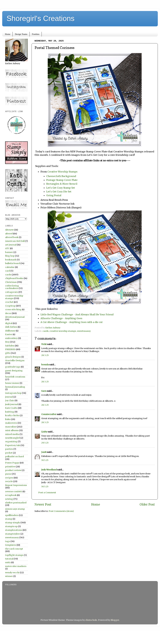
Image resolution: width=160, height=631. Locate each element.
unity (8, 562)
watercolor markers (15, 566)
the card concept (14, 548)
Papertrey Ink (12, 445)
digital (8, 323)
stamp (8, 519)
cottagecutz (11, 292)
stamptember (12, 534)
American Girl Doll (15, 241)
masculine (10, 426)
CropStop (10, 306)
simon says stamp (15, 509)
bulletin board (12, 263)
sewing (9, 499)
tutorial (9, 558)
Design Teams (21, 34)
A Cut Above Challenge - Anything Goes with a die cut (72, 322)
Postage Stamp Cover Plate (62, 179)
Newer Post (42, 504)
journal (9, 397)
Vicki (44, 344)
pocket (8, 452)
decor (8, 313)
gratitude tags (13, 366)
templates (10, 545)
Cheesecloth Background (61, 176)
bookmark (10, 259)
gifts (7, 353)
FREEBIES (10, 349)
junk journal (11, 404)
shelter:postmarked (15, 502)
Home (7, 34)
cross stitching (13, 309)
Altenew (9, 229)
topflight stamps (14, 555)
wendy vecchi (12, 572)
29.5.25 (45, 442)
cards (46, 331)
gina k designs (13, 357)
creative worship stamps (62, 331)
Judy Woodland (49, 469)
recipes (9, 477)
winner (9, 576)
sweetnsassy (84, 331)
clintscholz (91, 620)
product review (13, 470)
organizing (11, 441)
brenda (45, 364)
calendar (10, 267)
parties (9, 449)
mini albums (12, 430)
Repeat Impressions (16, 485)
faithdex (9, 345)
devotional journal (15, 317)
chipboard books (14, 278)
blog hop (10, 256)
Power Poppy (12, 462)
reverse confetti (13, 491)
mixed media (12, 434)
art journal (10, 244)
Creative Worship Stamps (62, 171)
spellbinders (11, 515)
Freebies (35, 34)
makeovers (11, 423)
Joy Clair (9, 400)
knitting (9, 411)
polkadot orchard (14, 456)
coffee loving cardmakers (12, 287)
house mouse (12, 383)
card (7, 270)
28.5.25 (45, 355)
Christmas (11, 282)
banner (9, 252)
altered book (11, 237)
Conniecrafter (48, 414)
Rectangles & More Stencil (61, 183)
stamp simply (12, 522)
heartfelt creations (15, 376)
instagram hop (13, 393)
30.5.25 (44, 460)
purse (8, 474)
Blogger (115, 620)
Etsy (7, 342)
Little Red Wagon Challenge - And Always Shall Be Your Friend (77, 314)
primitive (10, 466)
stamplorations (13, 530)
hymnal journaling (15, 387)
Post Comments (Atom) (61, 511)
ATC (7, 248)
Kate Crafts (11, 408)
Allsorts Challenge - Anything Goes (61, 318)
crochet (9, 302)
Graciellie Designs (15, 360)
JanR (43, 452)
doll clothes (11, 327)
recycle (9, 481)
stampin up (11, 526)
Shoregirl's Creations (41, 18)
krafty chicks (12, 415)
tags (7, 541)
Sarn (43, 391)
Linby (44, 431)
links (7, 419)
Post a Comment (47, 492)
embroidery (11, 338)
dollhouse (10, 330)
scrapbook (11, 495)
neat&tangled (12, 438)
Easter (8, 334)
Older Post (147, 504)
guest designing (14, 370)
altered (9, 233)
